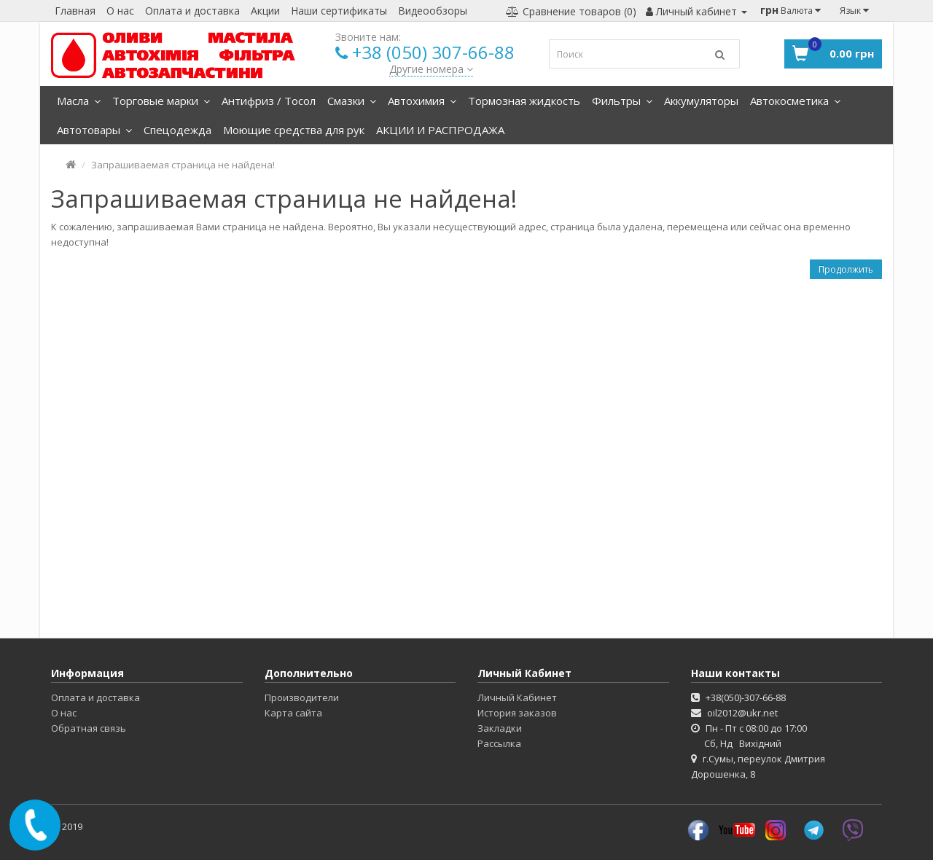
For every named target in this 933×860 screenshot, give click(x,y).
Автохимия (422, 100)
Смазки (351, 100)
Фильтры (622, 100)
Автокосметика (795, 100)
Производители (302, 697)
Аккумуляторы (701, 100)
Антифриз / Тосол (269, 100)
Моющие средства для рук (293, 129)
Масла (79, 100)
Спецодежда (177, 129)
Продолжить (846, 269)
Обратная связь (88, 728)
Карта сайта (293, 712)
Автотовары (94, 129)
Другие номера (431, 69)
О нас (120, 10)
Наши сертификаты (339, 10)
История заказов (517, 712)
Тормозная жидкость (524, 100)
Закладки (499, 728)
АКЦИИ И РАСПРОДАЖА (440, 129)
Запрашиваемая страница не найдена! (183, 164)
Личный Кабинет (517, 697)
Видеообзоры (432, 10)
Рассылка (499, 743)
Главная (75, 10)
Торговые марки (161, 100)
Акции (265, 10)
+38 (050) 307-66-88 (433, 52)
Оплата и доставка (192, 10)
